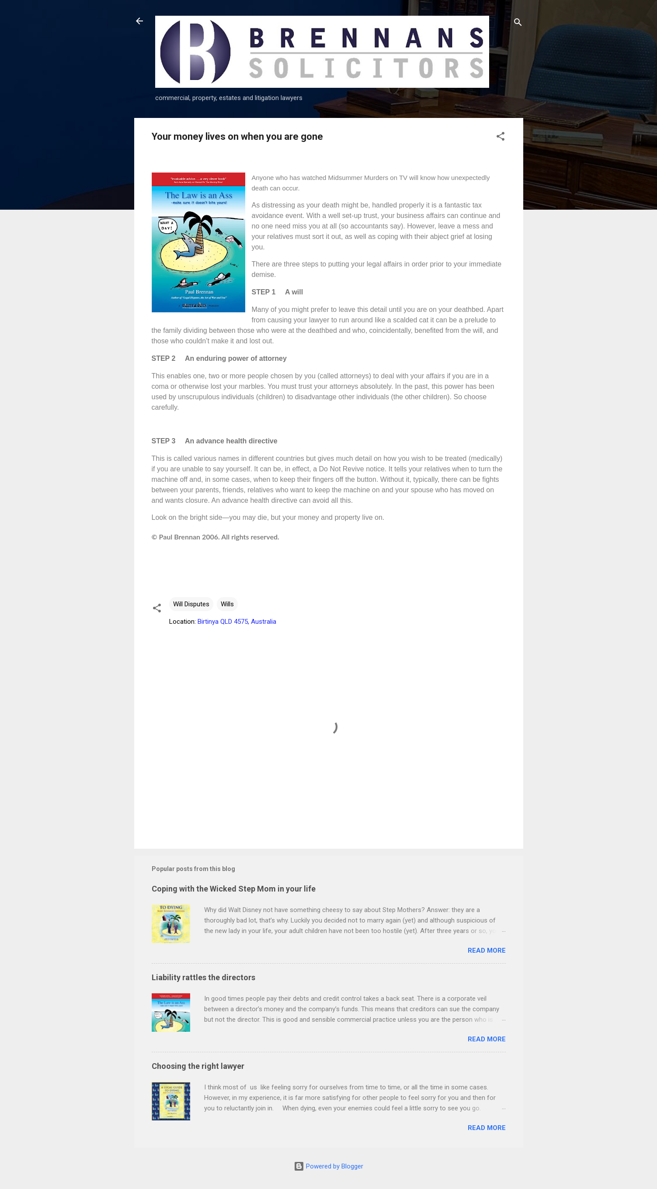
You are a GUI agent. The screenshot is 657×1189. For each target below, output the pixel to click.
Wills (227, 604)
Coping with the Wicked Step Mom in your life (234, 888)
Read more (487, 950)
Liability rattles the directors (203, 977)
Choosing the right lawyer (198, 1066)
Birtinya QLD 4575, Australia (237, 622)
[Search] (518, 23)
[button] (500, 138)
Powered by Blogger (328, 1166)
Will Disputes (191, 604)
